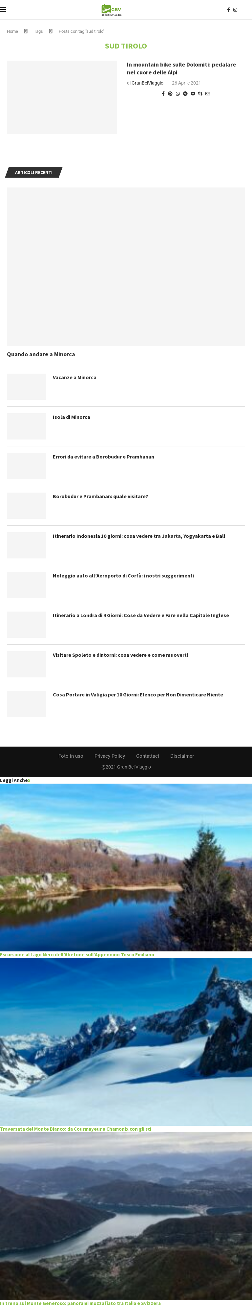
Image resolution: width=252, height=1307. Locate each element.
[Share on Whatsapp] (178, 93)
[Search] (248, 9)
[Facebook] (228, 9)
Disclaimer (182, 756)
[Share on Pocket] (193, 93)
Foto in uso (70, 756)
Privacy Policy (109, 756)
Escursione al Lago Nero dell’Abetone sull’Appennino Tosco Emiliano (77, 954)
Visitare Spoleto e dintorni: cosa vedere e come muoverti (120, 655)
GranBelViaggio (147, 83)
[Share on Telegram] (185, 93)
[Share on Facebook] (163, 93)
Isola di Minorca (71, 417)
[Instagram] (235, 9)
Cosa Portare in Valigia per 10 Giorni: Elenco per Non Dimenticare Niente (138, 694)
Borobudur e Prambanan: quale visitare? (100, 496)
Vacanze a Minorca (74, 377)
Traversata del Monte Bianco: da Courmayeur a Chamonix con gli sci (75, 1129)
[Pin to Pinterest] (170, 93)
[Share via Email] (207, 93)
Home (12, 31)
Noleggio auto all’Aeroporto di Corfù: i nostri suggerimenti (123, 575)
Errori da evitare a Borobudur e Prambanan (103, 456)
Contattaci (147, 756)
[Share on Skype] (200, 93)
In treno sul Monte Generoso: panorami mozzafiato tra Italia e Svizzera (80, 1303)
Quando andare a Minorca (41, 354)
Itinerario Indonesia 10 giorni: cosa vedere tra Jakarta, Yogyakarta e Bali (139, 536)
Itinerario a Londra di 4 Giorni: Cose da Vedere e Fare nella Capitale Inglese (141, 615)
